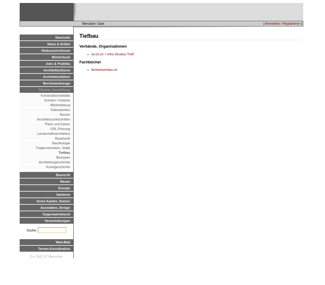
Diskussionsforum (56, 50)
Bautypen (63, 157)
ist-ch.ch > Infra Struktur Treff (112, 54)
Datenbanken (60, 110)
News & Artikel (58, 44)
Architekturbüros (56, 70)
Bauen (65, 181)
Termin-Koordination (54, 248)
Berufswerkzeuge (56, 83)
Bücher (65, 114)
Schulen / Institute (57, 100)
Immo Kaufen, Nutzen (53, 201)
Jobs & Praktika (58, 63)
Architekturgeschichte (54, 162)
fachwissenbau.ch (104, 69)
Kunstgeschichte (58, 167)
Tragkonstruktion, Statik (53, 148)
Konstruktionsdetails (55, 95)
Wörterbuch (61, 57)
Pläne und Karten (57, 124)
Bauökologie (61, 143)
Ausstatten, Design (55, 207)
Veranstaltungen (57, 221)
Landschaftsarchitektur (53, 133)
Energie (64, 188)
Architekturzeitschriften (53, 119)
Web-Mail (63, 242)
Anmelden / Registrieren (282, 23)
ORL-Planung (60, 129)
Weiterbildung (60, 105)
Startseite (62, 37)
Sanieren (63, 194)
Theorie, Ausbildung (54, 90)
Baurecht (63, 175)
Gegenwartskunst (56, 214)
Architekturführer (56, 77)
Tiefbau (64, 152)
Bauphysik (62, 138)
